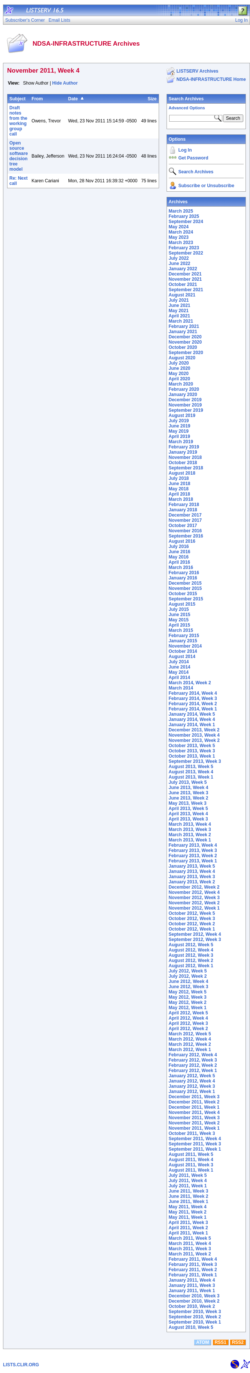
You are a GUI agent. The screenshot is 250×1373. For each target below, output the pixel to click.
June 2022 (179, 263)
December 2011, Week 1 (194, 1107)
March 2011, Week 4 (190, 1243)
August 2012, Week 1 (191, 965)
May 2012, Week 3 (188, 997)
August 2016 (182, 541)
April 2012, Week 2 (188, 1028)
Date (73, 98)
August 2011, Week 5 (191, 1154)
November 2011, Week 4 (194, 1112)
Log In (185, 150)
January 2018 (183, 509)
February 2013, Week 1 (193, 861)
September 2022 (186, 253)
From (37, 98)
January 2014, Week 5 (192, 714)
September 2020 (186, 352)
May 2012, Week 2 (188, 1002)
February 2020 (184, 389)
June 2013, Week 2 (188, 798)
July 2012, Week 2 (188, 976)
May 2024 (179, 226)
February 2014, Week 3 (193, 698)
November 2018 (185, 457)
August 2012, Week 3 (191, 955)
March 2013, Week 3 (190, 829)
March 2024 (181, 232)
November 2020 (185, 342)
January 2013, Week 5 (192, 866)
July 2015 (179, 609)
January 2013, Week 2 (192, 882)
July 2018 (179, 478)
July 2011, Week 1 (188, 1185)
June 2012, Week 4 (188, 981)
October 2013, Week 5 (192, 745)
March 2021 (181, 321)
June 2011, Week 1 (188, 1201)
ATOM (202, 1342)
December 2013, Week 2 (194, 730)
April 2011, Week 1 (188, 1233)
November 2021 (185, 279)
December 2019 (185, 399)
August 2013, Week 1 (191, 777)
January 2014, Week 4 (192, 719)
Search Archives (186, 98)
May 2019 (179, 431)
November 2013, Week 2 (194, 740)
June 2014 (179, 667)
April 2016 (179, 562)
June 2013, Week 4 (188, 787)
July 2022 (179, 258)
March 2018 (181, 499)
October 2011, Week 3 (192, 1133)
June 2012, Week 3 (188, 986)
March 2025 (181, 211)
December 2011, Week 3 (194, 1096)
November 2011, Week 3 (194, 1117)
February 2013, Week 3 (193, 850)
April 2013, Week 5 (188, 808)
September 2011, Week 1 (195, 1149)
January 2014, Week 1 (192, 724)
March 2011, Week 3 (190, 1248)
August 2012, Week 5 (191, 944)
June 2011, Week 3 (188, 1191)
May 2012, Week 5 (188, 992)
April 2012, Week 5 (188, 1013)
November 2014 (185, 646)
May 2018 (179, 488)
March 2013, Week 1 (190, 840)
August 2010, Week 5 (191, 1327)
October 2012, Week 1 (192, 929)
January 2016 (183, 578)
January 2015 (183, 640)
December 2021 (185, 274)
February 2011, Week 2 (193, 1269)
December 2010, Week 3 (194, 1296)
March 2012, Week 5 (190, 1033)
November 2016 (185, 530)
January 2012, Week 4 (192, 1081)
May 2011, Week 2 (188, 1212)
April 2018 (179, 494)
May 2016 (179, 557)
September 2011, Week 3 (195, 1144)
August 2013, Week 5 (191, 766)
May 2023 (179, 237)
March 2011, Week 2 (190, 1254)
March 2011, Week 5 (190, 1238)
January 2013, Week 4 (192, 871)
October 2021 (183, 284)
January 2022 (183, 268)
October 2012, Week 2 (192, 923)
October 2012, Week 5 (192, 913)
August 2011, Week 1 (191, 1170)
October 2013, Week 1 (192, 756)
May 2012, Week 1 (188, 1007)
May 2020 (179, 373)
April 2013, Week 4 (188, 813)
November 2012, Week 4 (194, 892)
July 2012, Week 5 (188, 971)
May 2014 (179, 672)
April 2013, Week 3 (188, 819)
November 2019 (185, 405)
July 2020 (179, 363)
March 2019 (181, 441)
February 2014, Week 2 (193, 703)
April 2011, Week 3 (188, 1222)
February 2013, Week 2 (193, 855)
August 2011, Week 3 (191, 1164)
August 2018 (182, 473)
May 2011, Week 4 (188, 1206)
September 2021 (186, 289)
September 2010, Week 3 (195, 1311)
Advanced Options (187, 108)
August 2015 (182, 604)
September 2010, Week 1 (195, 1322)
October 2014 (183, 651)
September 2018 (186, 468)
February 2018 (184, 504)
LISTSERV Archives (198, 71)
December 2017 (185, 515)
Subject (17, 98)
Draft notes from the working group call (18, 121)
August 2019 (182, 415)
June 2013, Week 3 (188, 792)
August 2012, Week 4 (191, 950)
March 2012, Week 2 (190, 1044)
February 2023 (184, 247)
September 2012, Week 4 (195, 934)
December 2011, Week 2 (194, 1102)
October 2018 (183, 462)
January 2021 (183, 331)
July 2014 (179, 661)
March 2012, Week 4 (190, 1039)
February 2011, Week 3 (193, 1264)
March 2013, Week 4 (190, 824)
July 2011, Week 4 (188, 1180)
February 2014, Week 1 (193, 709)
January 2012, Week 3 (192, 1086)
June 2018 (179, 483)
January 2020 (183, 394)
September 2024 (186, 221)
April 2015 (179, 625)
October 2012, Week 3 (192, 918)
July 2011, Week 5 (188, 1175)
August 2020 (182, 357)
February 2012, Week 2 (193, 1065)
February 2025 (184, 216)
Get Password (193, 158)
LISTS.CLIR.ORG (21, 1364)
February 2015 (184, 635)
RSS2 (238, 1342)
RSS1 (220, 1342)
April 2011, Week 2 (188, 1227)
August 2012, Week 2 (191, 960)
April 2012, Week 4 (188, 1018)
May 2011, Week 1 (188, 1217)
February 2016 (184, 572)
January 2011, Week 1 (192, 1290)
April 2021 (179, 316)
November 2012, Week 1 (194, 908)
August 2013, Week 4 (191, 771)
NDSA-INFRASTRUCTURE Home (211, 79)
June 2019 (179, 426)
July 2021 (179, 300)
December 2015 (185, 583)
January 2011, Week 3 (192, 1285)
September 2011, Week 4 (195, 1138)
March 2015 (181, 630)
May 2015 (179, 619)
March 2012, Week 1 (190, 1049)
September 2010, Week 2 (195, 1316)
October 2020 (183, 347)
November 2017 (185, 520)
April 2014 (179, 677)
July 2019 (179, 420)
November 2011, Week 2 (194, 1123)
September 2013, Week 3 (195, 761)
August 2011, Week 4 (191, 1159)
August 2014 (182, 656)
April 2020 (179, 378)
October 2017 (183, 525)
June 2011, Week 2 (188, 1196)
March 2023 (181, 242)
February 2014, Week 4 (193, 693)
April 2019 (179, 436)
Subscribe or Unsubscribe (206, 185)
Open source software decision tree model (18, 156)
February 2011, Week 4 (193, 1259)
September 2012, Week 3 (195, 939)
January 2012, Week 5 (192, 1075)
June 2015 (179, 614)
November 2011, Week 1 (194, 1128)
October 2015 (183, 593)
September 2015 (186, 599)
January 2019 (183, 452)
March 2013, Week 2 (190, 834)
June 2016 (179, 551)
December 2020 (185, 337)
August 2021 (182, 295)
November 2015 (185, 588)
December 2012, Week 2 (194, 887)
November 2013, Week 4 (194, 735)
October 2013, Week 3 (192, 751)
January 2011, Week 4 (192, 1280)
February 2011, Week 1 (193, 1275)
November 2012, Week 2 (194, 902)
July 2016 (179, 546)
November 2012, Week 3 (194, 897)
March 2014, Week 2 (190, 682)
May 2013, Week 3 (188, 803)
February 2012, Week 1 (193, 1070)
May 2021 (179, 310)
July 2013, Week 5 (188, 782)
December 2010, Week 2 (194, 1301)
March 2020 (181, 384)
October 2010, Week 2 (192, 1306)
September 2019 (186, 410)
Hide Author (64, 83)
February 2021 (184, 326)
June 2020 (179, 368)
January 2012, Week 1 (192, 1091)
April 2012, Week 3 (188, 1023)
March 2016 (181, 567)
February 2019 (184, 447)
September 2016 (186, 536)
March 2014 (181, 688)
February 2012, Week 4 (193, 1054)
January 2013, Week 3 (192, 876)
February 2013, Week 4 (193, 845)
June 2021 (179, 305)
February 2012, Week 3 (193, 1060)
